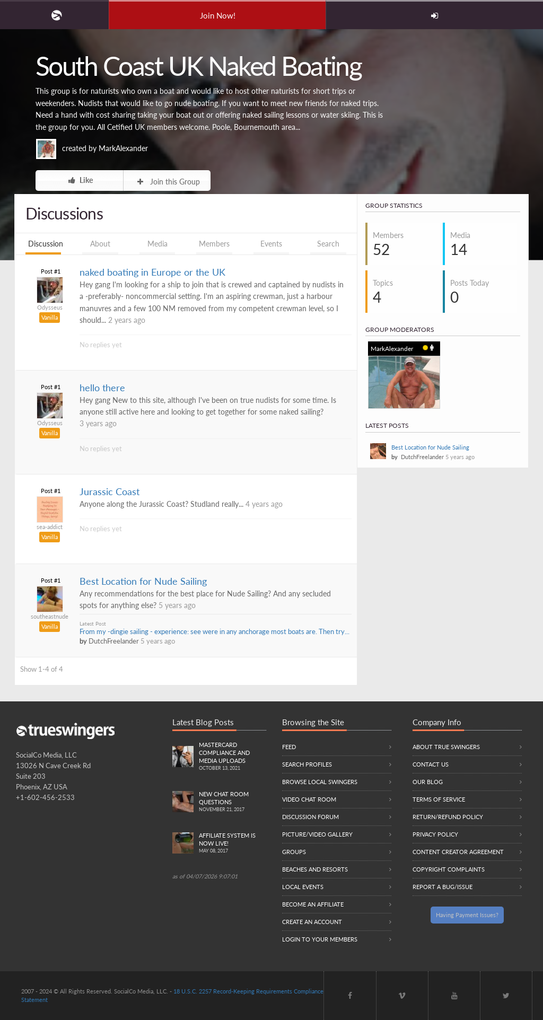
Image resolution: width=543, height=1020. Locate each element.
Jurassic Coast (109, 491)
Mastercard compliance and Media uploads (232, 757)
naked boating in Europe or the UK (152, 272)
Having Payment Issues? (467, 914)
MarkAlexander (123, 148)
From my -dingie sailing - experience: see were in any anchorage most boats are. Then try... (214, 632)
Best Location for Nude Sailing (143, 581)
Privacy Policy (435, 834)
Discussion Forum (310, 816)
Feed (289, 746)
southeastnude (49, 616)
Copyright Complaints (449, 869)
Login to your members (319, 939)
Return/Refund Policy (448, 816)
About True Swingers (446, 746)
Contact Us (431, 764)
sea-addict (50, 526)
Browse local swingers (319, 781)
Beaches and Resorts (315, 869)
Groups (294, 851)
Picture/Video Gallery (317, 834)
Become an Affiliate (313, 904)
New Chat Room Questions (232, 802)
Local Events (302, 886)
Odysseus (50, 307)
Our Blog (428, 781)
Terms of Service (439, 799)
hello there (102, 387)
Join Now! (217, 15)
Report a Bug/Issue (442, 886)
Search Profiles (307, 764)
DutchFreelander (114, 641)
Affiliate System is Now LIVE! (232, 843)
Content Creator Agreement (458, 851)
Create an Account (312, 921)
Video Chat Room (309, 799)
